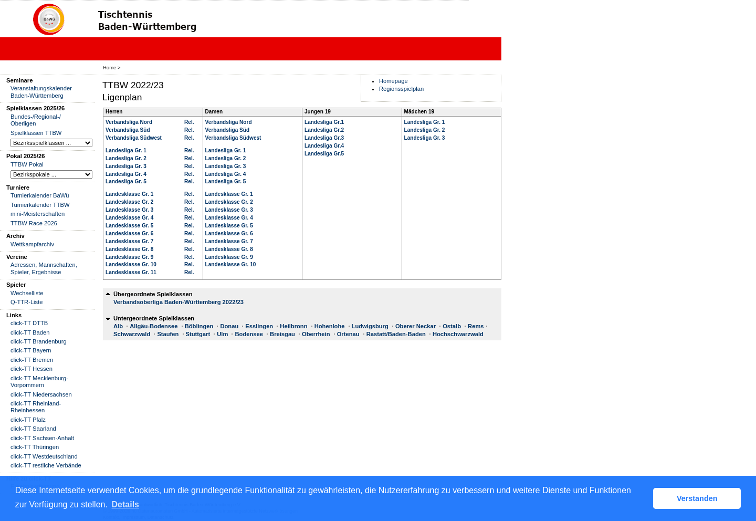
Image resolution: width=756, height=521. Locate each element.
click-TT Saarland (33, 428)
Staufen (167, 334)
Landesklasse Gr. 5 (129, 225)
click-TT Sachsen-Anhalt (42, 438)
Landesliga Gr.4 (324, 146)
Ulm (222, 334)
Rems (476, 326)
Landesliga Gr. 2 (126, 158)
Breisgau (282, 334)
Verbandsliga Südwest (134, 138)
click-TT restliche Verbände (45, 465)
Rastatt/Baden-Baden (396, 334)
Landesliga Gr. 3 (126, 166)
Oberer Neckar (415, 326)
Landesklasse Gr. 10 (131, 264)
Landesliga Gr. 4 (126, 174)
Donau (229, 326)
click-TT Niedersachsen (41, 394)
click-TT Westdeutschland (44, 456)
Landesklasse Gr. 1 (129, 194)
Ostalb (452, 326)
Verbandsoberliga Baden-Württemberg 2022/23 (178, 302)
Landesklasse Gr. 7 (129, 241)
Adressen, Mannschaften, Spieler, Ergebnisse (43, 268)
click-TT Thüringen (34, 447)
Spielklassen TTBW (35, 133)
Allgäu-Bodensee (153, 326)
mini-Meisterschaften (37, 214)
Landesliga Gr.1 (324, 122)
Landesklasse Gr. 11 (131, 272)
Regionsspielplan (401, 89)
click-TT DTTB (29, 323)
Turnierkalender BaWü (39, 195)
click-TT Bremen (31, 360)
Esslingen (259, 326)
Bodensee (248, 334)
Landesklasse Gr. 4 (129, 218)
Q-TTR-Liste (26, 302)
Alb (118, 326)
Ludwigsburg (370, 326)
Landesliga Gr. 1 (126, 150)
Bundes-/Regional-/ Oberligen (35, 120)
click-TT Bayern (30, 350)
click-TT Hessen (31, 369)
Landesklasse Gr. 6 (129, 233)
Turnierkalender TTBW (40, 205)
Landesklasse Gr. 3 (129, 210)
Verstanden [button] (697, 498)
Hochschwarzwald (458, 334)
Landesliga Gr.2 (324, 130)
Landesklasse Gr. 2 (129, 202)
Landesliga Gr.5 (324, 154)
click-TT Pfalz (28, 419)
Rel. (189, 122)
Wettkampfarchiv (32, 244)
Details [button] (125, 504)
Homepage (393, 81)
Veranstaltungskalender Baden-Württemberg (41, 91)
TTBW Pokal (27, 164)
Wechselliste (27, 293)
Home (109, 67)
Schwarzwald (131, 334)
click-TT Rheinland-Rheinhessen (35, 406)
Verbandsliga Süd (128, 130)
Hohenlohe (329, 326)
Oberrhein (316, 334)
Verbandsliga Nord (129, 122)
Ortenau (348, 334)
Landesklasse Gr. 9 (129, 257)
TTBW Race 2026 (33, 223)
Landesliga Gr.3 (324, 138)
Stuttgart (198, 334)
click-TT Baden (29, 332)
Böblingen (199, 326)
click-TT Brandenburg (38, 341)
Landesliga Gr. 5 (126, 181)
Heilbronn (293, 326)
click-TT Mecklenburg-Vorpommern (39, 381)
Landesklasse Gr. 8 (129, 249)
